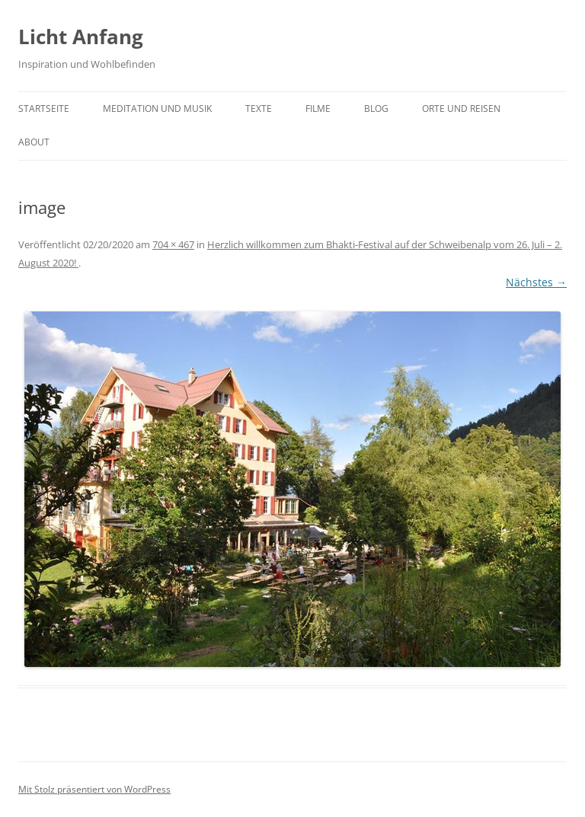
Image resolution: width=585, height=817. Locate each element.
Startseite (43, 108)
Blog (376, 108)
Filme (318, 108)
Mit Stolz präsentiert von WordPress (94, 789)
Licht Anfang (80, 36)
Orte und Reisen (461, 108)
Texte (258, 108)
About (34, 142)
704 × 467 (173, 244)
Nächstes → (536, 282)
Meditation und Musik (157, 108)
